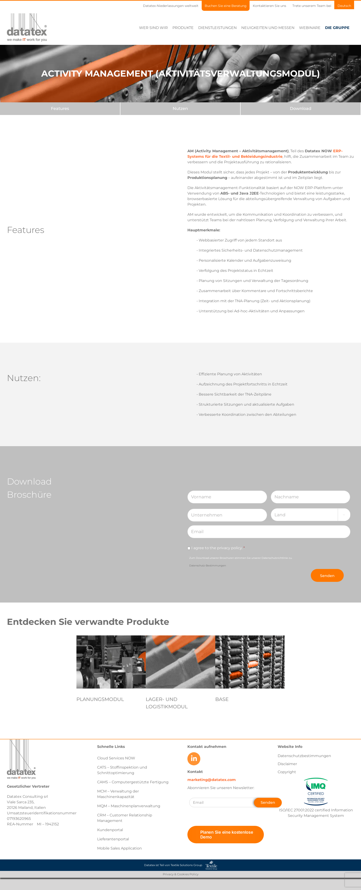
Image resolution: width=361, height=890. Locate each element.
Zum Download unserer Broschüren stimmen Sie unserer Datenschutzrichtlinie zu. (240, 561)
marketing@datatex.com (211, 779)
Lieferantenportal (113, 839)
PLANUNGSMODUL (100, 699)
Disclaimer (287, 764)
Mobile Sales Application (119, 848)
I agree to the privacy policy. (218, 547)
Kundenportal (110, 830)
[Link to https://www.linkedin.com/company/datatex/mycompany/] (193, 758)
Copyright (287, 772)
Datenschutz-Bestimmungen (207, 565)
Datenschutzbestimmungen (304, 756)
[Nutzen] (180, 108)
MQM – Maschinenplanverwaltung (128, 806)
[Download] (301, 108)
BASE (222, 699)
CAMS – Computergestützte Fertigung (133, 782)
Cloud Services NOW (116, 758)
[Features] (60, 108)
